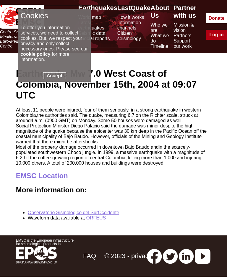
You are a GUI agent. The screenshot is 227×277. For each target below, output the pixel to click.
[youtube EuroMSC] (202, 256)
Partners (182, 35)
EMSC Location (42, 176)
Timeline (159, 46)
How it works (130, 17)
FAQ (89, 256)
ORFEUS (96, 217)
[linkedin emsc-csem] (186, 256)
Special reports (94, 38)
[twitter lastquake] (170, 256)
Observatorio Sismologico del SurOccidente (73, 212)
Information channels (129, 25)
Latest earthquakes (91, 25)
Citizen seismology (129, 36)
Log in (217, 34)
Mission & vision (184, 27)
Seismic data (92, 33)
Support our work (183, 43)
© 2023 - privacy (128, 256)
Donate (216, 18)
